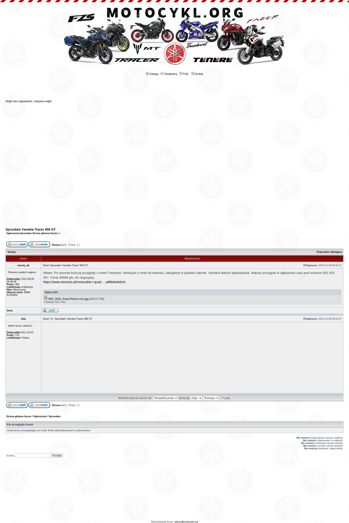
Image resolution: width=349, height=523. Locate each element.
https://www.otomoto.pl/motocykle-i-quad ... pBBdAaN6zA (84, 282)
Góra (9, 310)
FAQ (183, 74)
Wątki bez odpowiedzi (19, 101)
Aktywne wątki (42, 101)
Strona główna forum (44, 233)
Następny (336, 252)
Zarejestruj (169, 74)
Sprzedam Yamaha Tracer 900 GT (31, 229)
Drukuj (11, 252)
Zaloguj (152, 74)
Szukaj (197, 74)
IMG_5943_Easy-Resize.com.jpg (68, 298)
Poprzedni (323, 252)
